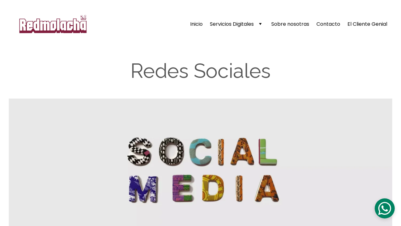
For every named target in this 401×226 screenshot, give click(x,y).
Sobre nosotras (290, 24)
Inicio (196, 24)
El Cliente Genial (367, 24)
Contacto (328, 24)
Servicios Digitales (232, 24)
